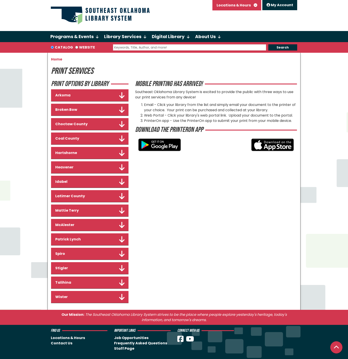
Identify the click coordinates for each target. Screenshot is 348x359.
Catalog (64, 47)
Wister (90, 296)
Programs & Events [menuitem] (72, 36)
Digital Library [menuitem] (168, 36)
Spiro (90, 253)
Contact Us (61, 343)
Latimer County (90, 196)
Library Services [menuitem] (122, 36)
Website (87, 47)
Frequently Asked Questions (140, 343)
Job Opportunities (131, 337)
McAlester (90, 224)
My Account (280, 5)
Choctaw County (90, 124)
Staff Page (124, 348)
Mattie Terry (90, 210)
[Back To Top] (336, 347)
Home (56, 59)
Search (283, 47)
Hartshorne (90, 152)
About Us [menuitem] (205, 36)
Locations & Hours (234, 5)
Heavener (90, 167)
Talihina (90, 282)
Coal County (90, 138)
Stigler (90, 268)
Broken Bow (90, 109)
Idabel (90, 181)
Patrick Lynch (90, 239)
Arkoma (90, 95)
